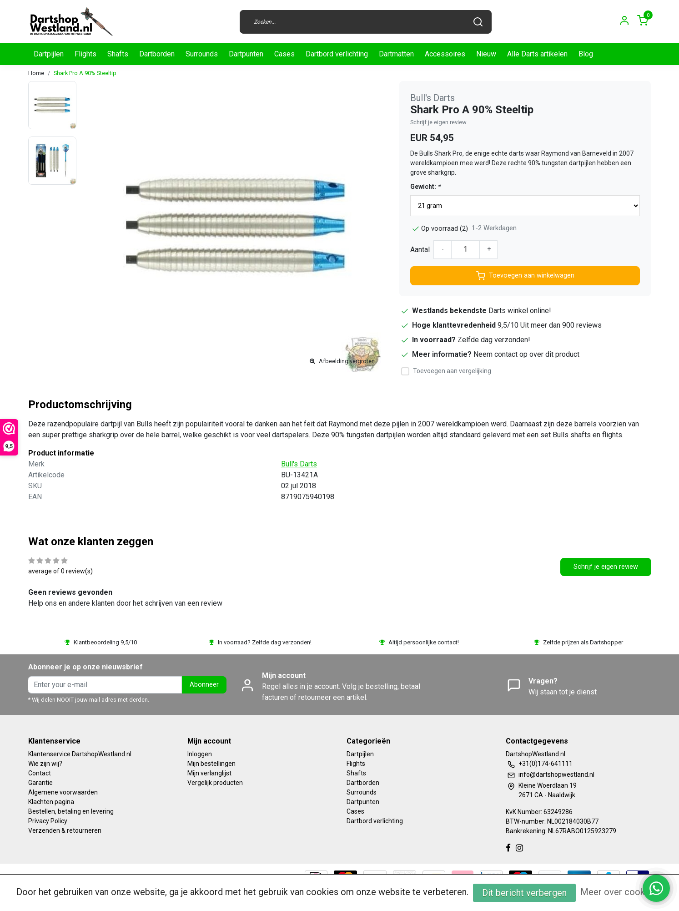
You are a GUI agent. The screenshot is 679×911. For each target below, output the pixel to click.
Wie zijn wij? (45, 763)
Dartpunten (246, 54)
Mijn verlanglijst (209, 773)
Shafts (117, 54)
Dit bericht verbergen (524, 892)
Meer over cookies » (621, 891)
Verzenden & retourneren (64, 830)
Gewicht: (425, 186)
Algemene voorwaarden (63, 792)
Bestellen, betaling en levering (71, 811)
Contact (39, 773)
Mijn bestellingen (211, 763)
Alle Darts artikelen (537, 54)
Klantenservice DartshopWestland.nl (79, 754)
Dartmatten (396, 54)
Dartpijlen (49, 54)
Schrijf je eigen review (438, 122)
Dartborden (157, 54)
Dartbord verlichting (337, 54)
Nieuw (486, 54)
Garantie (40, 782)
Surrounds (202, 54)
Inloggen (199, 754)
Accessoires (445, 54)
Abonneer (204, 684)
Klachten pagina (51, 801)
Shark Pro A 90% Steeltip (85, 73)
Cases (284, 54)
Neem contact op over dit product (526, 354)
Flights (85, 54)
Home (36, 73)
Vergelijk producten (215, 782)
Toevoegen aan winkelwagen (525, 275)
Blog (585, 54)
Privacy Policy (47, 821)
